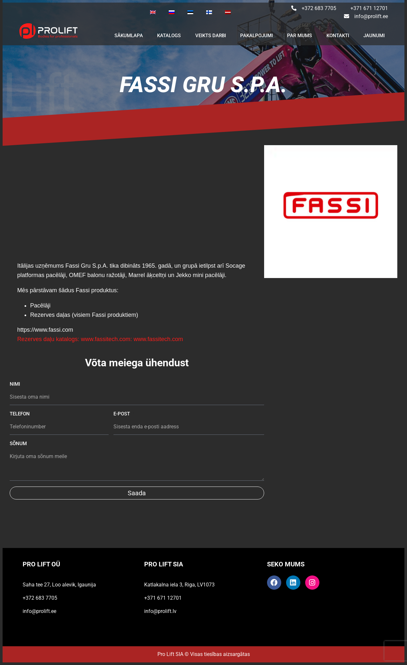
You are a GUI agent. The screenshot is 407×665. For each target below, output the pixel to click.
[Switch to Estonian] (190, 12)
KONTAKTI (338, 35)
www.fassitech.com (158, 339)
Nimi (15, 384)
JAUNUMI (374, 35)
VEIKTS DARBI (210, 35)
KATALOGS (169, 35)
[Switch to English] (153, 12)
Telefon (20, 414)
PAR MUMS (299, 35)
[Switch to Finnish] (209, 12)
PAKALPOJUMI (256, 35)
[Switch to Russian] (171, 12)
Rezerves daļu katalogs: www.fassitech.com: (74, 339)
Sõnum (18, 443)
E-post (122, 414)
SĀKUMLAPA (128, 35)
